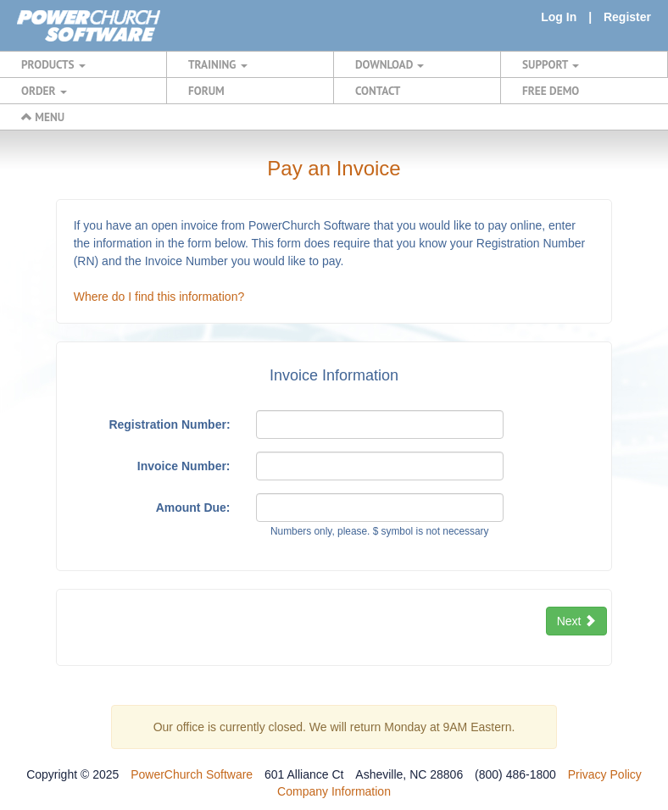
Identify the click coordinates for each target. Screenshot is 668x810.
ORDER (44, 90)
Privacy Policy (605, 774)
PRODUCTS (53, 64)
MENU (42, 117)
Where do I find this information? (159, 296)
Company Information (334, 791)
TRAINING (218, 64)
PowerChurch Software (192, 774)
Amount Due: (193, 507)
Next (577, 621)
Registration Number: (169, 424)
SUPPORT (550, 64)
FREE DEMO (550, 90)
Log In (558, 17)
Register (627, 17)
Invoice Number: (184, 466)
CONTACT (377, 90)
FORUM (206, 90)
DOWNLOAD (389, 64)
